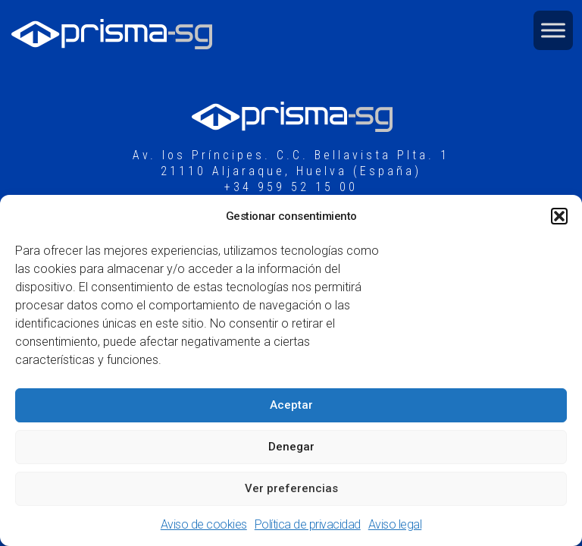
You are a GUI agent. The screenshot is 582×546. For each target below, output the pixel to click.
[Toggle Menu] (553, 30)
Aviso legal (395, 524)
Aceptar (291, 405)
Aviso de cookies (204, 524)
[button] (559, 216)
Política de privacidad (308, 524)
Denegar (291, 446)
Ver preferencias (291, 488)
